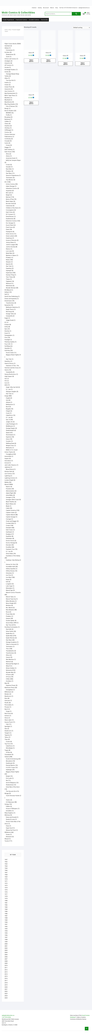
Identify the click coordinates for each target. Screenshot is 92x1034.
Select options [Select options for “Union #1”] (48, 60)
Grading (40, 7)
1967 (6, 872)
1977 (6, 894)
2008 (6, 961)
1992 (6, 926)
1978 (6, 896)
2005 (6, 954)
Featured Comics (21, 19)
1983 (6, 907)
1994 (6, 931)
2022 (6, 991)
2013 (6, 972)
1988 (6, 918)
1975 (6, 890)
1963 (6, 864)
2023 (6, 993)
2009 (6, 963)
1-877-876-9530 (6, 1017)
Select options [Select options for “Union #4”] (31, 102)
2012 (6, 970)
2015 (6, 976)
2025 (6, 998)
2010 (6, 965)
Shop (56, 7)
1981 (6, 903)
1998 (6, 939)
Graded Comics (34, 19)
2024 (6, 996)
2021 (6, 989)
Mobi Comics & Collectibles (18, 12)
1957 (6, 859)
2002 (6, 948)
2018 (6, 983)
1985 (6, 911)
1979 (6, 898)
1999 (6, 942)
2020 (6, 987)
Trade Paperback (8, 19)
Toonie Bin (44, 19)
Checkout (34, 7)
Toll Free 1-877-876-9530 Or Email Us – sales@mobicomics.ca (74, 7)
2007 (6, 959)
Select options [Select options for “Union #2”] (65, 63)
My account (46, 7)
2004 (6, 952)
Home (6, 29)
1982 (6, 905)
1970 (6, 879)
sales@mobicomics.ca (8, 1015)
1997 (6, 937)
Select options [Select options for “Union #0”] (31, 60)
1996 (6, 935)
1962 (6, 862)
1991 (6, 924)
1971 (6, 881)
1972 (6, 883)
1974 (6, 888)
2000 (6, 944)
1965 (6, 868)
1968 (6, 875)
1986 (6, 913)
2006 (6, 957)
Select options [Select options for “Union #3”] (82, 63)
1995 (6, 933)
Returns (52, 7)
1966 (6, 870)
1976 (6, 892)
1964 (6, 866)
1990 (6, 922)
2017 (6, 980)
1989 (6, 920)
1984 (6, 909)
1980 (6, 900)
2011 (6, 967)
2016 (6, 978)
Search (76, 14)
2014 (6, 974)
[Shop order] (81, 27)
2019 (6, 985)
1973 (6, 885)
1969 (6, 877)
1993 (6, 929)
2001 (6, 946)
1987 (6, 916)
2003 (6, 950)
